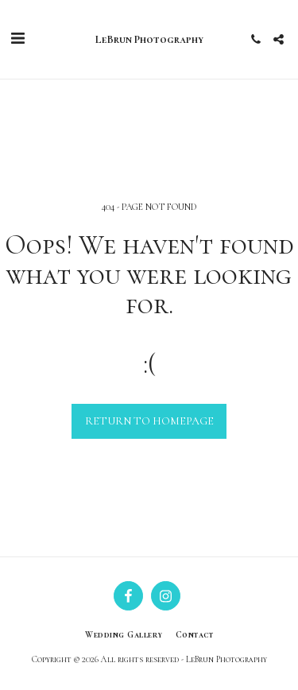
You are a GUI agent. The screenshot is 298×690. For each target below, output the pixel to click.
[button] (17, 39)
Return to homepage (149, 421)
